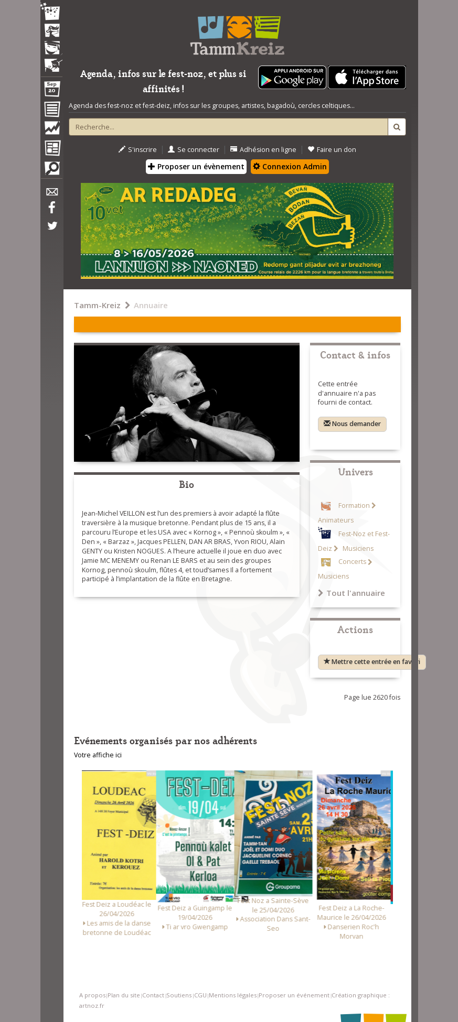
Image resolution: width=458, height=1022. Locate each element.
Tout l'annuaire (351, 593)
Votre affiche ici (98, 755)
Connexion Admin (290, 166)
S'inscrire (138, 149)
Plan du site (124, 995)
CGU (200, 995)
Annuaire (151, 305)
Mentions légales (233, 995)
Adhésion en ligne (263, 149)
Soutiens (178, 995)
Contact (153, 995)
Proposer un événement (294, 995)
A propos (92, 995)
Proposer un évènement (196, 166)
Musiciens (357, 548)
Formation (354, 505)
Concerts (352, 562)
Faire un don (331, 149)
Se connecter (193, 149)
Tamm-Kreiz (97, 305)
